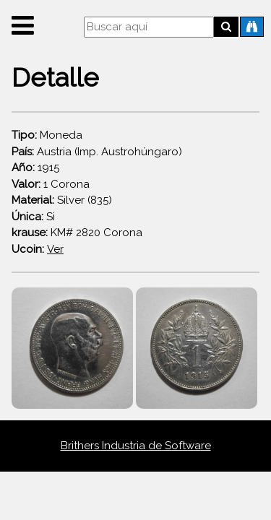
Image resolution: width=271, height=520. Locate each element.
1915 (35, 167)
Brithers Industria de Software (136, 445)
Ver (55, 249)
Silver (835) (62, 200)
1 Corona (51, 184)
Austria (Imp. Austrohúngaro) (97, 151)
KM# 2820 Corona (77, 232)
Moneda (47, 135)
